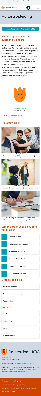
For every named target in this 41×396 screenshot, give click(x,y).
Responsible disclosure (28, 388)
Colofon (12, 391)
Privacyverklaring (19, 385)
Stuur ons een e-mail (21, 108)
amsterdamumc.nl (24, 371)
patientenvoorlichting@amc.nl (25, 363)
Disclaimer (5, 391)
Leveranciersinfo (7, 385)
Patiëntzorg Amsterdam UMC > (20, 1)
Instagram (20, 381)
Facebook (12, 381)
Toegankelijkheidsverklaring (10, 388)
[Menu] (38, 7)
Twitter (15, 381)
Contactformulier (6, 357)
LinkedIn (17, 381)
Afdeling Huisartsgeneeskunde (14, 115)
